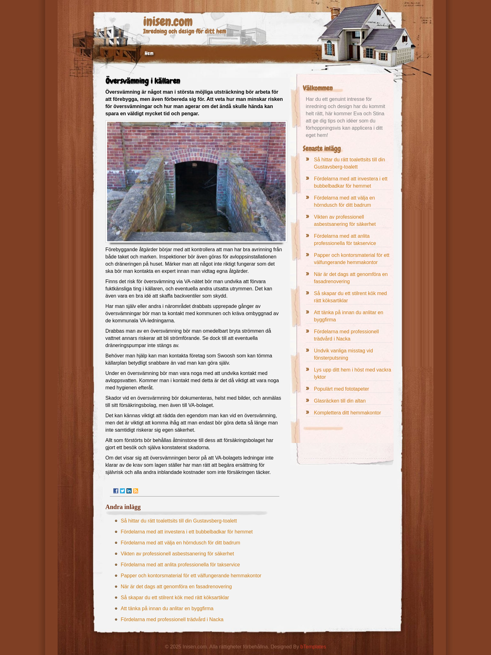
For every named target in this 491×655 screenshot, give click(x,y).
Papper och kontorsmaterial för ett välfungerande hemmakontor (191, 575)
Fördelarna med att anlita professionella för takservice (180, 564)
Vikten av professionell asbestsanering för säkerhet (177, 553)
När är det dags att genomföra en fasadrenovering (176, 586)
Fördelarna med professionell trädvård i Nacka (172, 619)
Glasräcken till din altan (340, 400)
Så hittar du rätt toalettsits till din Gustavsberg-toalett (179, 520)
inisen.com (167, 22)
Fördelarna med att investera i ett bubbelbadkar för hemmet (187, 531)
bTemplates (313, 646)
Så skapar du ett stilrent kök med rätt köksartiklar (175, 597)
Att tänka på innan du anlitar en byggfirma (167, 608)
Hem (149, 53)
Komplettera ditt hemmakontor (347, 412)
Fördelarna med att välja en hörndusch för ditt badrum (180, 542)
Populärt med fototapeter (341, 389)
